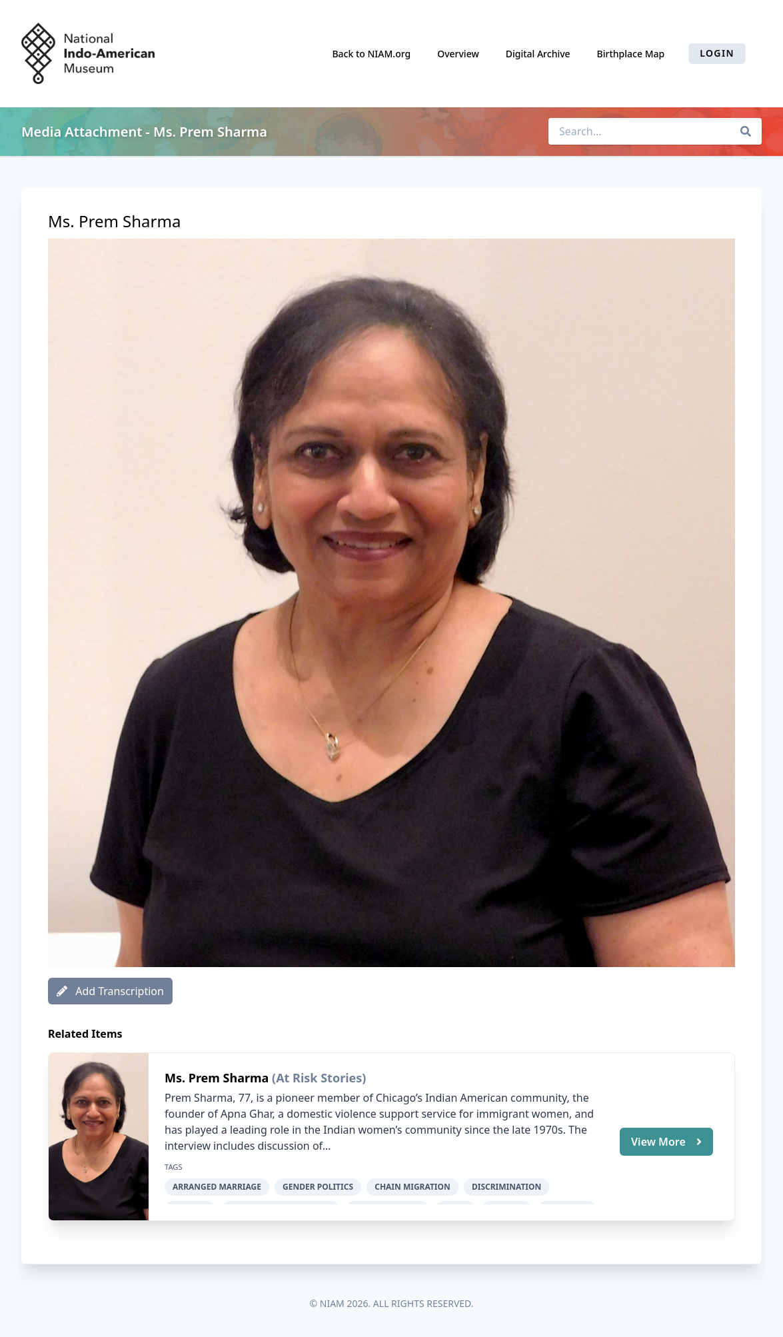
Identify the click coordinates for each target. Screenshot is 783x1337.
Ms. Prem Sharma (218, 1078)
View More (666, 1141)
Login (717, 53)
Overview (458, 53)
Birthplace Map (631, 53)
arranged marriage (217, 1186)
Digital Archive (538, 53)
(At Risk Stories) (319, 1078)
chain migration (412, 1186)
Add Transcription (110, 991)
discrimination (506, 1186)
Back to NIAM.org (371, 53)
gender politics (318, 1186)
